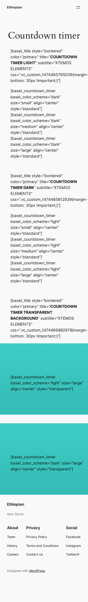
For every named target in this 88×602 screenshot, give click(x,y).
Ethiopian (14, 7)
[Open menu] (78, 7)
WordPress (37, 571)
